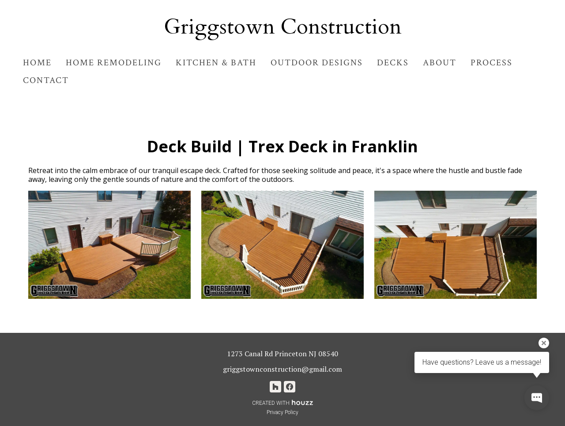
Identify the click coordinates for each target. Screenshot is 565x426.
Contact (46, 80)
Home (37, 62)
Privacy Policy (282, 412)
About (439, 62)
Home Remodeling (114, 62)
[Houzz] (275, 386)
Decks (393, 62)
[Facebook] (289, 386)
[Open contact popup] (536, 397)
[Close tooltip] (544, 343)
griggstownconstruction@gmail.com (282, 369)
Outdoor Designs (317, 62)
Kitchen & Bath (216, 62)
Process (491, 62)
